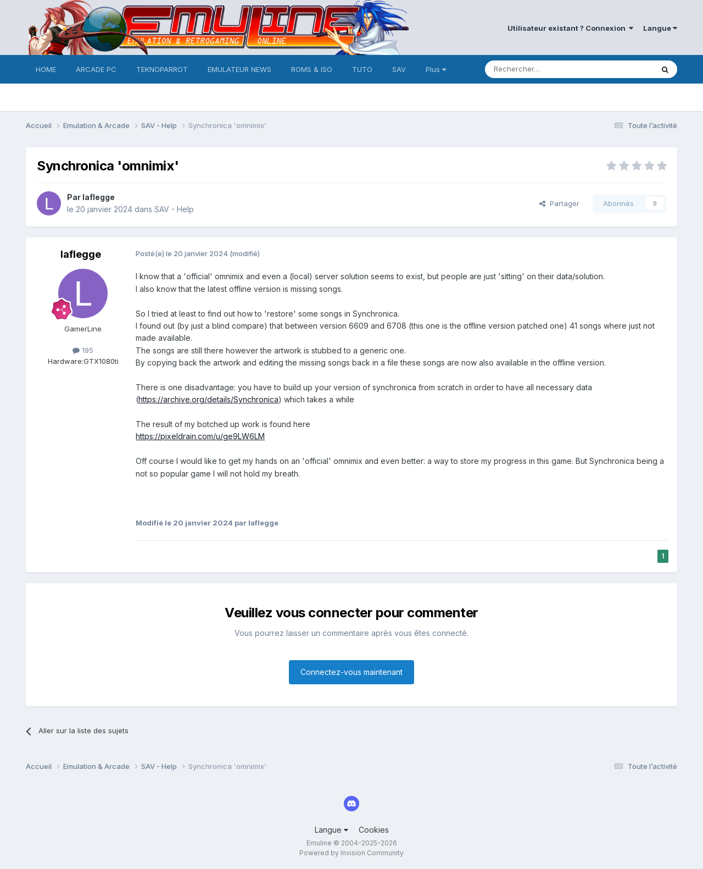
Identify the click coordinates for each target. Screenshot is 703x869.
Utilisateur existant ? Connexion (570, 28)
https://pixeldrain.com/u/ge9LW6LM (200, 436)
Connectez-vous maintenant (351, 672)
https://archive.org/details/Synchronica (208, 399)
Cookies (374, 829)
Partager (559, 203)
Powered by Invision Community (351, 853)
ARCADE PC (96, 69)
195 (82, 350)
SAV (399, 69)
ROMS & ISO (311, 69)
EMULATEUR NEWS (239, 69)
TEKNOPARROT (162, 69)
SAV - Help (174, 209)
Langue (660, 28)
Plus (436, 69)
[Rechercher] (545, 69)
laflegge (98, 197)
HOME (46, 69)
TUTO (362, 69)
